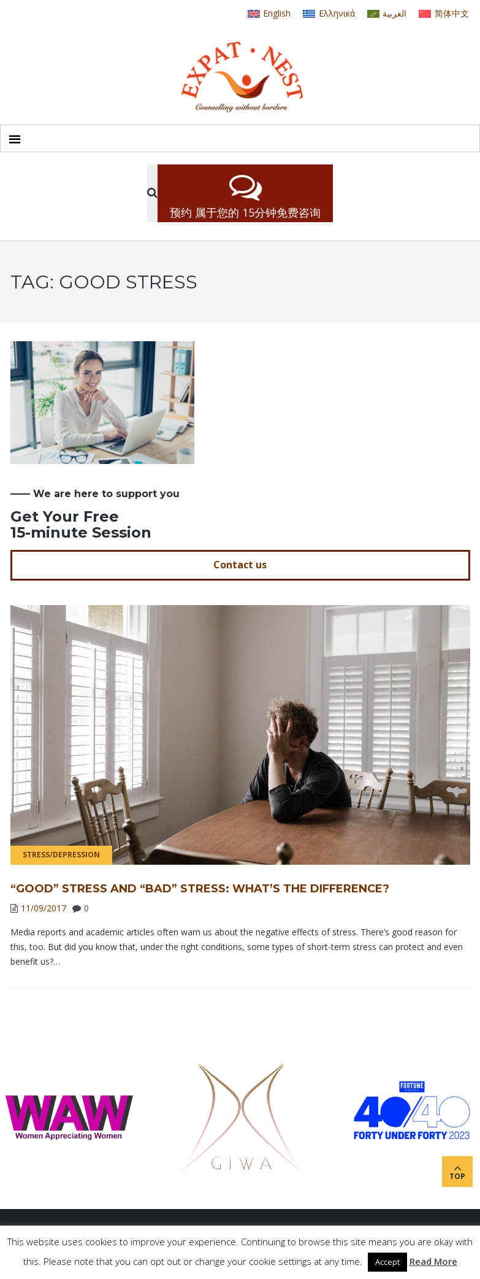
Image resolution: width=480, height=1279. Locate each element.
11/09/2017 (43, 908)
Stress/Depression (61, 854)
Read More (433, 1261)
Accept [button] (387, 1261)
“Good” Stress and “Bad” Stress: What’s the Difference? (199, 888)
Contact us (240, 564)
